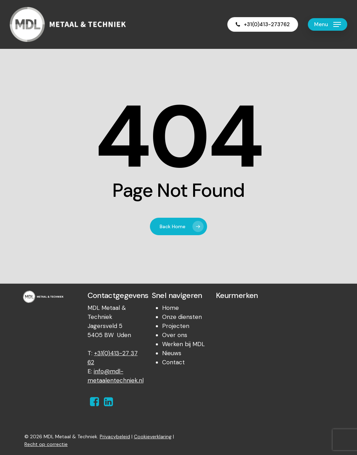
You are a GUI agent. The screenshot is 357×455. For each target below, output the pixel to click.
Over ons (174, 335)
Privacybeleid (115, 436)
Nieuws (171, 353)
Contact (173, 362)
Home (170, 308)
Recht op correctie (46, 444)
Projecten (175, 326)
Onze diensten (182, 317)
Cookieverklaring (153, 436)
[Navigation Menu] (327, 24)
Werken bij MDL (183, 344)
